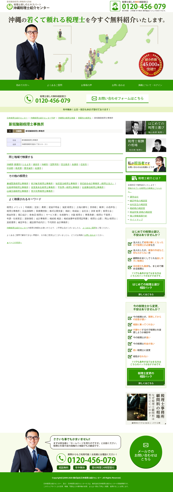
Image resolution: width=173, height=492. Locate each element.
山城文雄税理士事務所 (17, 191)
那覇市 (17, 164)
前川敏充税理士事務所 (42, 183)
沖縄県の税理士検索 (66, 118)
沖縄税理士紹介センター (17, 228)
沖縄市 (44, 164)
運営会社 (134, 197)
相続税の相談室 (137, 208)
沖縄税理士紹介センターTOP (43, 118)
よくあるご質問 (54, 85)
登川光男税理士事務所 (42, 191)
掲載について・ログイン (150, 85)
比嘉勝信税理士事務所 (93, 187)
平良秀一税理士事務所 (68, 187)
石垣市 (83, 164)
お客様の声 (86, 85)
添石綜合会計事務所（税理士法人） (97, 183)
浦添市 (36, 164)
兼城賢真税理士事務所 (17, 183)
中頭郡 (10, 168)
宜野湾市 (54, 164)
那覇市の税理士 (84, 118)
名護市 (38, 168)
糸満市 (75, 164)
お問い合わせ (118, 85)
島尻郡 (18, 168)
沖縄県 (19, 131)
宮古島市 (65, 164)
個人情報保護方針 (138, 216)
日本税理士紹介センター (17, 118)
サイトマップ (136, 219)
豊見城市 (28, 168)
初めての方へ (22, 85)
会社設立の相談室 (138, 204)
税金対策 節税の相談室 (141, 212)
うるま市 (26, 164)
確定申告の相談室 (138, 201)
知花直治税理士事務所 (66, 183)
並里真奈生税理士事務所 (43, 187)
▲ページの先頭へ (14, 242)
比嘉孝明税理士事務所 (17, 187)
